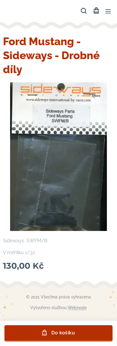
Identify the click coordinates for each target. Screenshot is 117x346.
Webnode (77, 307)
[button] (83, 11)
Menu (108, 11)
